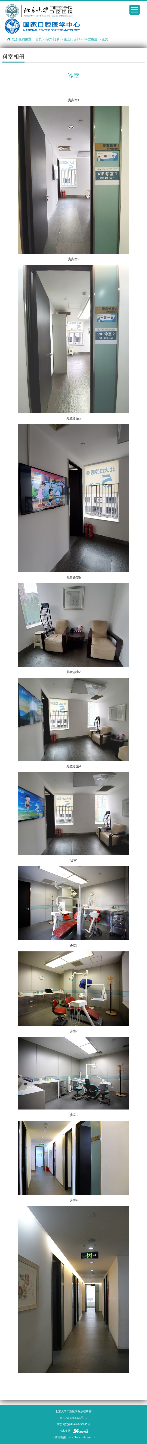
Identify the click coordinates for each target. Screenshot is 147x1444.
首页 (38, 39)
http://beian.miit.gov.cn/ (82, 1437)
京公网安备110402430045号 (73, 1424)
